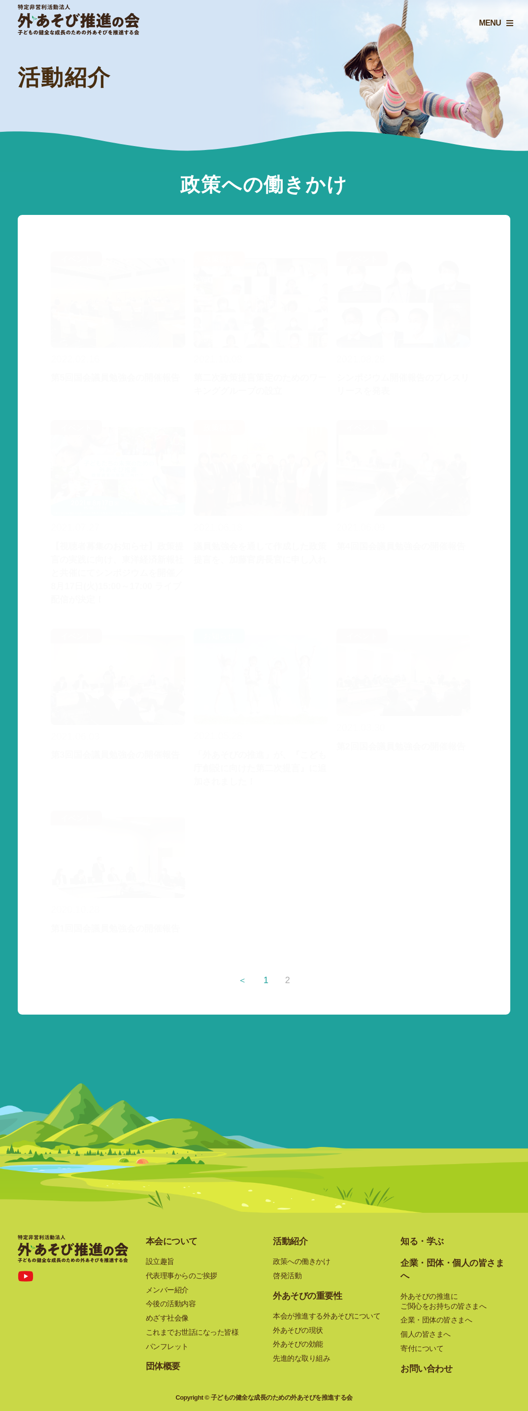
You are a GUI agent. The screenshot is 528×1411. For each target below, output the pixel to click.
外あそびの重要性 (307, 1296)
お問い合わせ (426, 1369)
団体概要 (163, 1366)
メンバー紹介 (167, 1290)
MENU (487, 26)
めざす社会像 (167, 1318)
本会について (172, 1241)
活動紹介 (290, 1241)
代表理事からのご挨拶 (181, 1275)
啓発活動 (287, 1275)
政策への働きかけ (301, 1261)
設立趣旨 (160, 1261)
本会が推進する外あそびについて (326, 1316)
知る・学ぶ (422, 1241)
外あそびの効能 (298, 1344)
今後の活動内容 (171, 1303)
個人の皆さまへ (425, 1334)
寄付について (421, 1348)
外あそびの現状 (298, 1330)
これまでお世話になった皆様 (192, 1332)
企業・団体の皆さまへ (436, 1320)
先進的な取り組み (301, 1358)
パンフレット (167, 1346)
